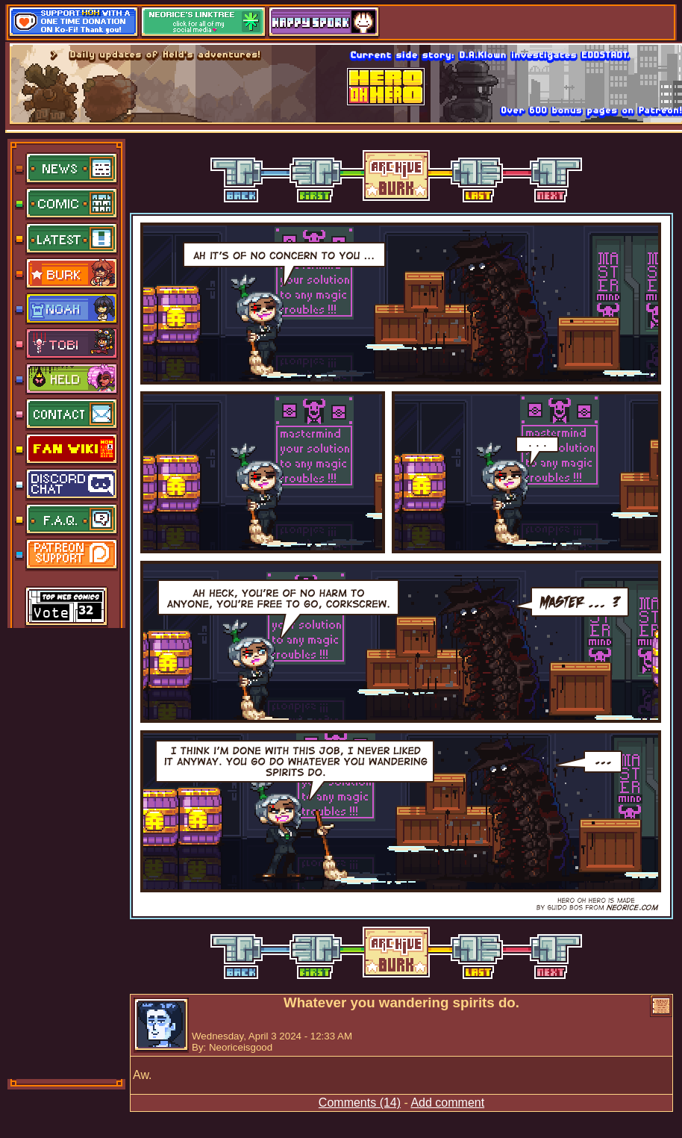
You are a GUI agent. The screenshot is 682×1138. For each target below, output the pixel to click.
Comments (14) (360, 1102)
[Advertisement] (67, 852)
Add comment (447, 1102)
